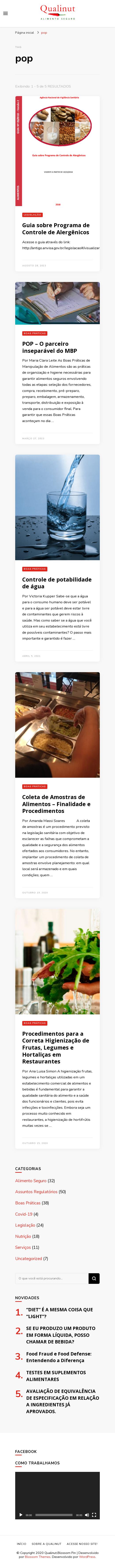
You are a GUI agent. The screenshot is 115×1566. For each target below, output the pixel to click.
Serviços (23, 1247)
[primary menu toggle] (5, 13)
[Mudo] (87, 1515)
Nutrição (23, 1236)
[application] (57, 1495)
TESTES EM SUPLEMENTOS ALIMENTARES (56, 1375)
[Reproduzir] (21, 1515)
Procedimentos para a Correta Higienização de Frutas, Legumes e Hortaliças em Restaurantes (55, 1047)
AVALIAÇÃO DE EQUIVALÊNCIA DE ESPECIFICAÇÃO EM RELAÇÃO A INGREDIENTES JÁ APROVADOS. (62, 1401)
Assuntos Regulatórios (36, 1192)
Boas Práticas (35, 333)
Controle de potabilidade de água (57, 583)
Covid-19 (23, 1214)
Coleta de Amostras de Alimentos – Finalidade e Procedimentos (56, 803)
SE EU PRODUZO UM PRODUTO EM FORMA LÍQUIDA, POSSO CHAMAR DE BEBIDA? (60, 1335)
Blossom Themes (37, 1557)
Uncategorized (28, 1259)
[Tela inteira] (94, 1515)
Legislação (32, 214)
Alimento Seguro (30, 1181)
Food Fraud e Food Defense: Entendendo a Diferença (58, 1357)
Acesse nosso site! (82, 1544)
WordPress (87, 1557)
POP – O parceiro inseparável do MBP (49, 347)
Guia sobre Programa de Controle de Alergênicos (56, 228)
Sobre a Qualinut (46, 1544)
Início (21, 1544)
